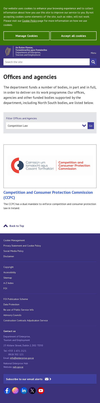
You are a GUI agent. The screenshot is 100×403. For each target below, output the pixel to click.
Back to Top (16, 226)
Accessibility (9, 272)
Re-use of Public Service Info (18, 309)
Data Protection (11, 304)
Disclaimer (8, 256)
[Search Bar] (46, 61)
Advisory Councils (12, 315)
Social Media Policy (13, 251)
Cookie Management (14, 240)
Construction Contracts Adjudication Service (25, 320)
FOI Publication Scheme (15, 299)
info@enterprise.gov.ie (22, 358)
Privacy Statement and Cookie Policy (22, 245)
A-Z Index (8, 283)
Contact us (9, 331)
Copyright (8, 267)
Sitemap (7, 277)
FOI (5, 288)
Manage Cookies (27, 36)
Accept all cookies (73, 36)
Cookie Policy (29, 20)
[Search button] (93, 61)
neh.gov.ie (18, 367)
